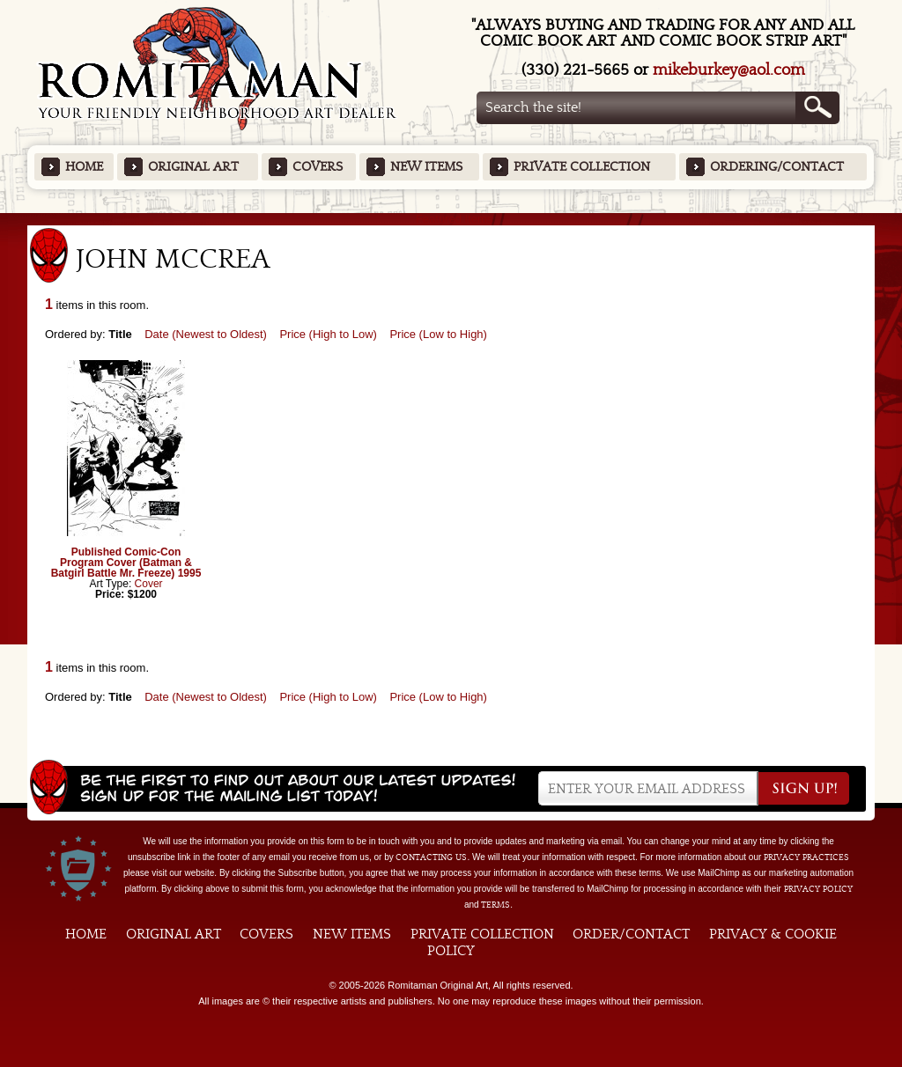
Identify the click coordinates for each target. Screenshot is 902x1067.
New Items (426, 166)
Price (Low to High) (438, 334)
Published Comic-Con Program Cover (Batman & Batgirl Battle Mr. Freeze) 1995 (126, 562)
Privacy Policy (818, 889)
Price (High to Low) (328, 334)
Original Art (193, 166)
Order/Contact (631, 934)
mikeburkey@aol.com (729, 70)
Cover (149, 584)
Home (84, 166)
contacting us (431, 857)
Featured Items (451, 218)
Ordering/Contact (777, 166)
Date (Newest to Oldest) (205, 334)
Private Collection (582, 166)
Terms (495, 905)
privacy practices (806, 857)
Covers (317, 166)
